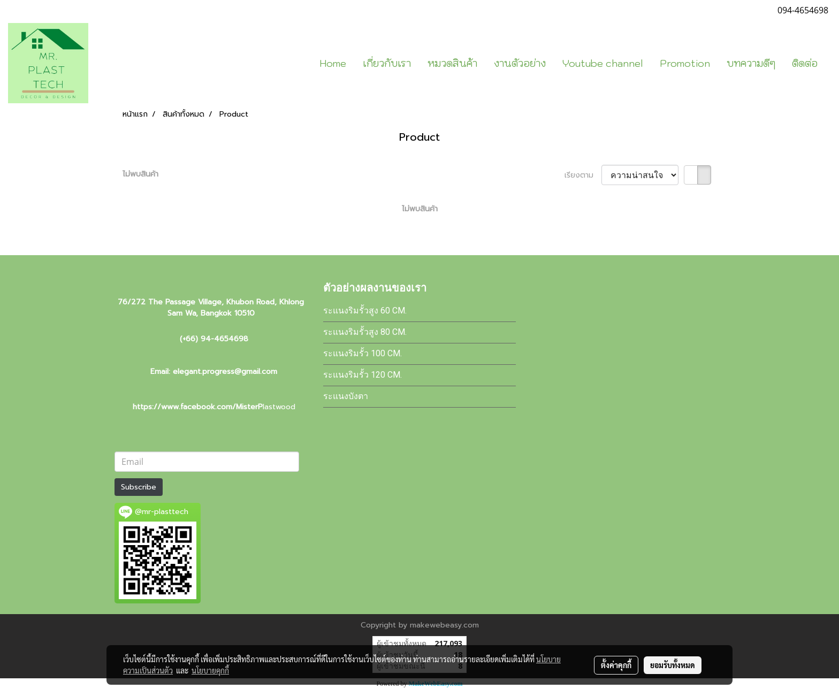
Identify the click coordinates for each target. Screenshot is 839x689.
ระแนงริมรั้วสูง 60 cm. (365, 310)
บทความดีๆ (751, 63)
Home (332, 63)
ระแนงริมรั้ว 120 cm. (362, 375)
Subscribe (138, 487)
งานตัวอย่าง (520, 63)
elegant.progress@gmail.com (225, 371)
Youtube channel (602, 63)
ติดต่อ (805, 63)
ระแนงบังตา (345, 396)
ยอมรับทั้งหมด (672, 665)
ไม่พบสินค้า (140, 174)
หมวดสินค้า (452, 63)
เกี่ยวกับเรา (387, 63)
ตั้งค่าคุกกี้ (616, 665)
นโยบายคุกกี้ (210, 670)
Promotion (685, 63)
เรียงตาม (583, 175)
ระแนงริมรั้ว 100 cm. (362, 353)
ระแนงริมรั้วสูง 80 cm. (365, 332)
